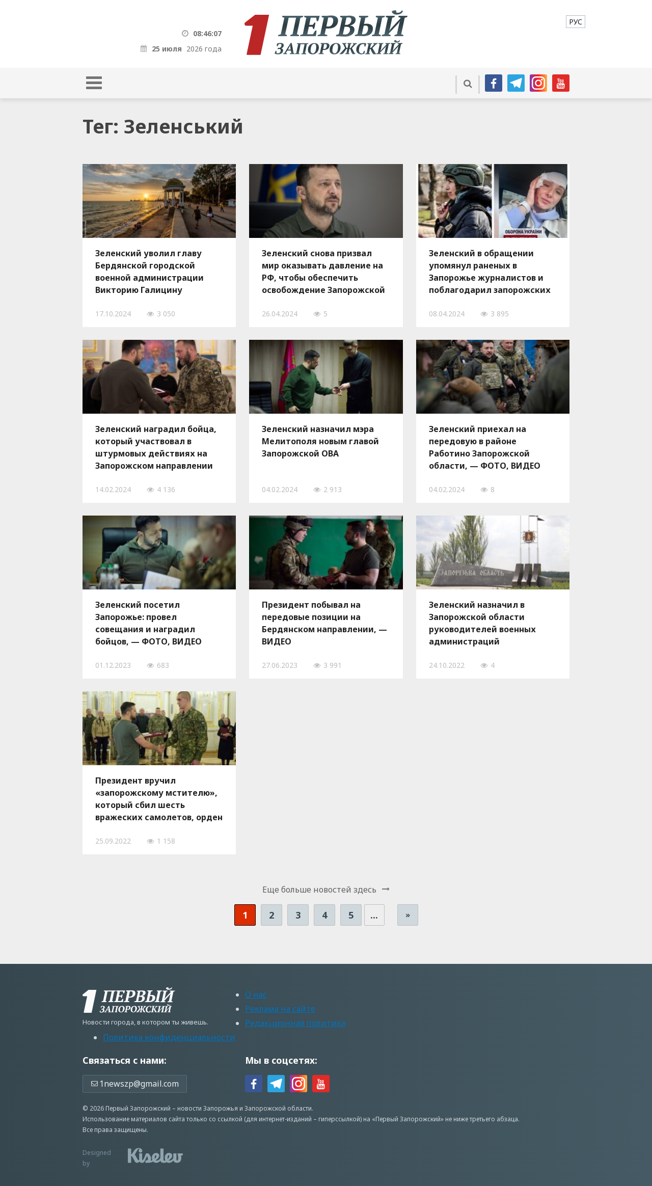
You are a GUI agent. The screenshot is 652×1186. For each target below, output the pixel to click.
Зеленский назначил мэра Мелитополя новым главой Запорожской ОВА (320, 441)
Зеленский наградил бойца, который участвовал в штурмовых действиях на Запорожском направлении (155, 447)
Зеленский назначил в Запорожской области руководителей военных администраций (482, 623)
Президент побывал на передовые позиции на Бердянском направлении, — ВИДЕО (324, 623)
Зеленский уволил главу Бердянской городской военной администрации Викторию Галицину (149, 271)
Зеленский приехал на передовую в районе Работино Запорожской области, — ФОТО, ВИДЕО (484, 447)
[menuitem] (575, 21)
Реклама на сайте (280, 1008)
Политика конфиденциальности (169, 1037)
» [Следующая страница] (407, 915)
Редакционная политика (295, 1023)
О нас (256, 994)
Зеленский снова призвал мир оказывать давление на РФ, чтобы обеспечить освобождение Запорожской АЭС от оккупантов (323, 271)
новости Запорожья (207, 1108)
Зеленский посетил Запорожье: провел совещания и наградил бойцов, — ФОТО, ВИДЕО (148, 623)
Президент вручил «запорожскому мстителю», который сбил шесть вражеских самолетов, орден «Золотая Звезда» (159, 799)
